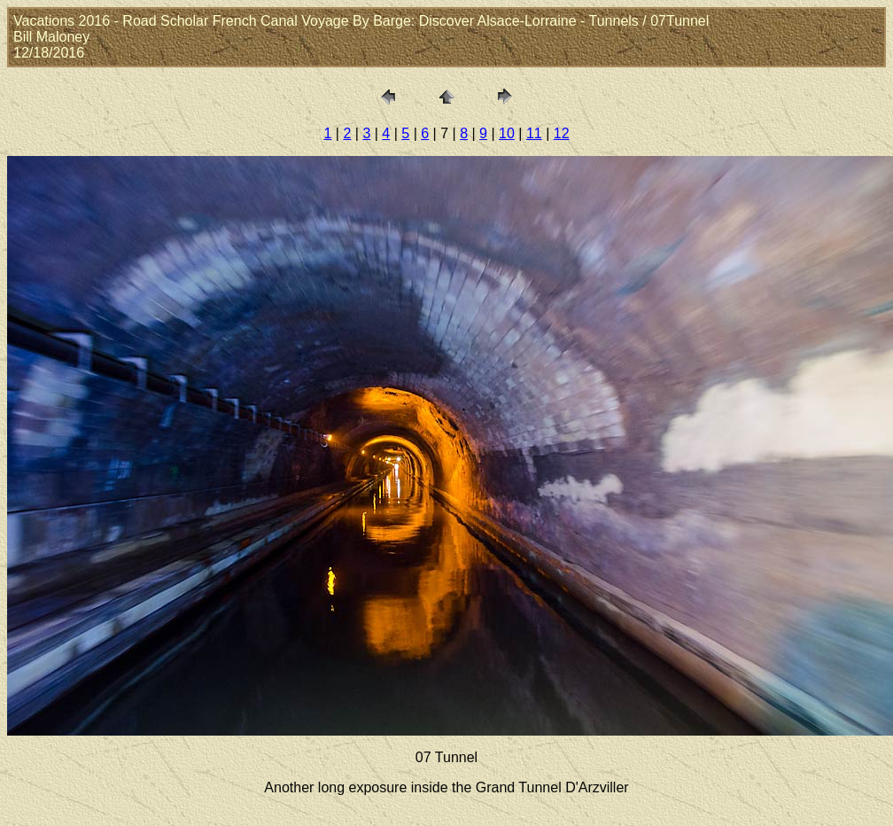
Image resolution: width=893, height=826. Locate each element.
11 (534, 133)
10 (507, 133)
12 (562, 133)
